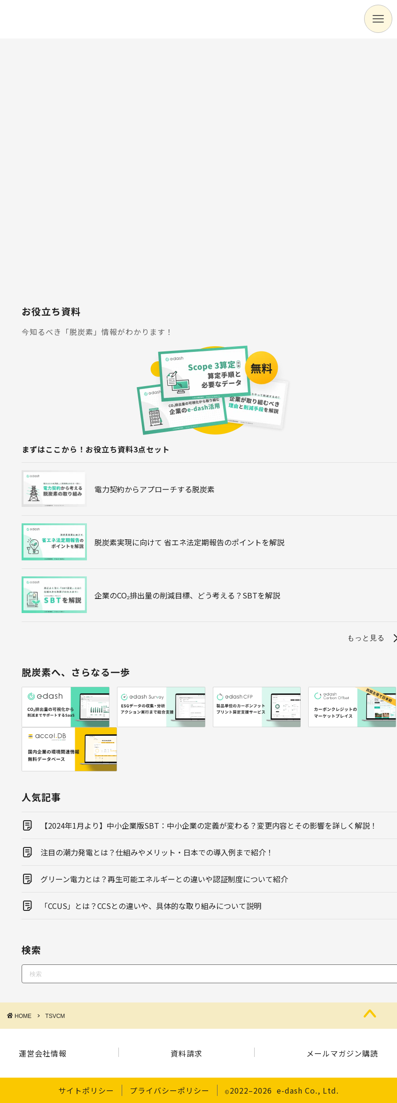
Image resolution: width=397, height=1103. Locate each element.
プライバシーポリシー (170, 1090)
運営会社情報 (43, 1053)
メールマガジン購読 (342, 1053)
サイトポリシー (86, 1090)
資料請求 (186, 1053)
